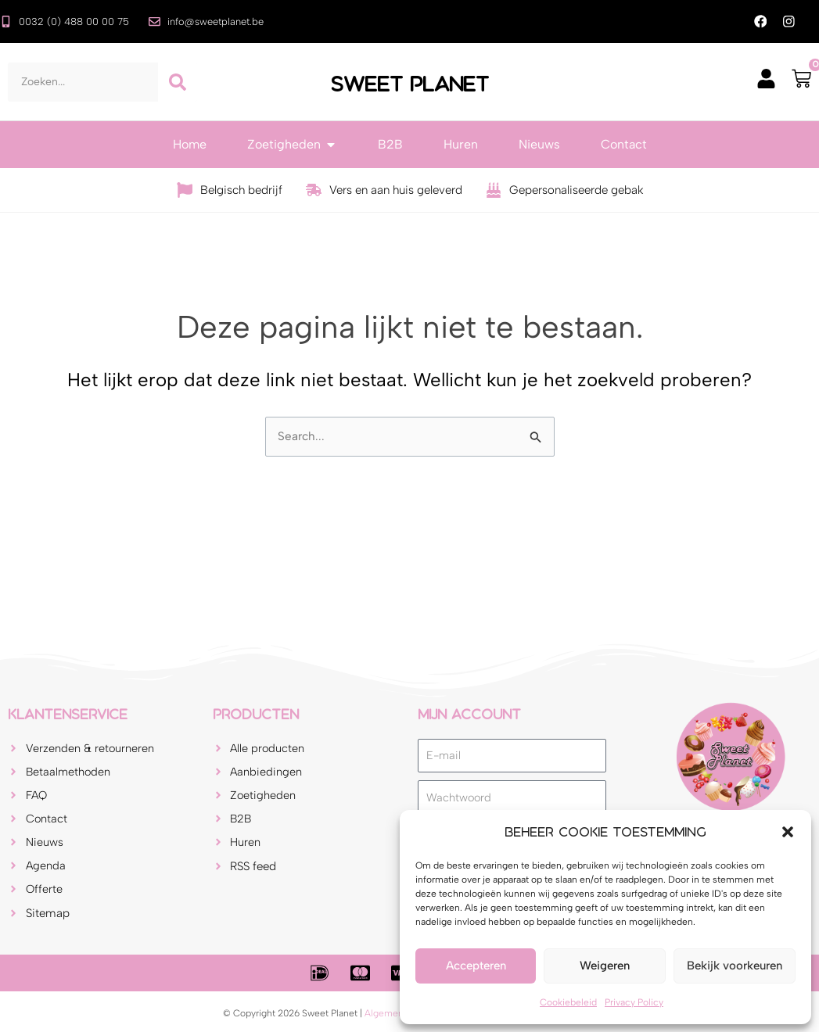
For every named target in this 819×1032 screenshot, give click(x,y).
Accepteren (476, 966)
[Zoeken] (177, 82)
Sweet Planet (410, 83)
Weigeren (605, 966)
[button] (788, 832)
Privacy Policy (634, 1002)
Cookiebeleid (568, 1002)
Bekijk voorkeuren (734, 966)
